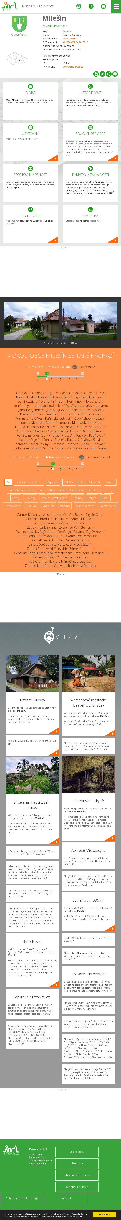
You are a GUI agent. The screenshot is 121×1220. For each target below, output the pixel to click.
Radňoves (96, 435)
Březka (30, 397)
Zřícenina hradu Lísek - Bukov (47, 519)
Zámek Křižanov (28, 514)
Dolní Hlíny (70, 397)
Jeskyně (92, 498)
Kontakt (65, 1198)
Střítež (34, 444)
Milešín (54, 17)
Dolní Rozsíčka (27, 401)
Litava (100, 418)
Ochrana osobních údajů (21, 1198)
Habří (60, 401)
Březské (43, 397)
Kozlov (24, 414)
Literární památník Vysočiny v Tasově (60, 523)
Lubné (24, 422)
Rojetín (36, 440)
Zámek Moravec (81, 519)
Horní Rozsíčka (67, 405)
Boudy (87, 393)
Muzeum (65, 506)
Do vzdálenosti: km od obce (48, 367)
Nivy (60, 427)
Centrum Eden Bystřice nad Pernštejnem (43, 553)
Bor (62, 393)
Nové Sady (88, 427)
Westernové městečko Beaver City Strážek (72, 514)
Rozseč (59, 440)
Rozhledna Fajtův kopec (38, 536)
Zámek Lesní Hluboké (47, 540)
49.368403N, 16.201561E (75, 42)
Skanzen (110, 482)
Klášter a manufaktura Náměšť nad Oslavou (59, 561)
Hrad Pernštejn (60, 531)
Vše (8, 482)
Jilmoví (51, 410)
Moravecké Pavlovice (29, 427)
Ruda (71, 440)
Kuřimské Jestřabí (57, 418)
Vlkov (60, 448)
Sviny (44, 444)
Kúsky (77, 418)
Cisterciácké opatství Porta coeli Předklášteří (60, 544)
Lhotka (88, 418)
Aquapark (53, 482)
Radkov (81, 435)
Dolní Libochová (92, 397)
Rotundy (77, 498)
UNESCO (69, 482)
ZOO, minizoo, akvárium (29, 482)
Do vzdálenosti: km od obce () (44, 457)
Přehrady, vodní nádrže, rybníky (26, 490)
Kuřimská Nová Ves (28, 418)
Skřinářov (83, 440)
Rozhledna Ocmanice (90, 553)
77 (64, 59)
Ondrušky (24, 431)
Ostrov (86, 431)
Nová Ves (72, 427)
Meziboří (37, 422)
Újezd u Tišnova (92, 444)
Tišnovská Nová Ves (64, 444)
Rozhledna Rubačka (82, 566)
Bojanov (52, 393)
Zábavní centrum (84, 506)
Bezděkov (21, 393)
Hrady (109, 490)
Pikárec (54, 435)
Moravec (63, 422)
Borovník (74, 393)
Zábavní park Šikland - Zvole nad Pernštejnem (59, 527)
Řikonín (23, 440)
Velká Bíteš (21, 448)
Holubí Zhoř (93, 401)
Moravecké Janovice (86, 422)
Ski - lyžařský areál (90, 482)
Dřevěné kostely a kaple (54, 498)
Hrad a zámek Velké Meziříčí (78, 536)
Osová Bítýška (69, 431)
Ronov (47, 440)
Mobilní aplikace (77, 1187)
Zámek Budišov (43, 557)
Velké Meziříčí (69, 38)
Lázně (105, 498)
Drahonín (47, 401)
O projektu (77, 1152)
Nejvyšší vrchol (12, 506)
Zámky (15, 498)
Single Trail (48, 506)
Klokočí (97, 410)
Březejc (99, 393)
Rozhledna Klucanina (71, 557)
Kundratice (91, 414)
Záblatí (90, 448)
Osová (52, 431)
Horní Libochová (42, 405)
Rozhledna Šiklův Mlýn (31, 531)
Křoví (77, 414)
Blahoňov (37, 393)
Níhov (51, 427)
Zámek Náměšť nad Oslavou (45, 566)
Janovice (24, 410)
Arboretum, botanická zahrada (66, 490)
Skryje (97, 440)
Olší (101, 427)
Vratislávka (74, 448)
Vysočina (66, 31)
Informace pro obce (77, 1175)
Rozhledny (94, 490)
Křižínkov (65, 414)
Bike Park (31, 506)
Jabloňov (86, 405)
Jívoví (61, 410)
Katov (86, 410)
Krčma (36, 414)
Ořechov (39, 431)
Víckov (36, 448)
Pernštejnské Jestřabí (31, 435)
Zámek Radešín (76, 540)
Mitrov (50, 422)
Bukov (56, 397)
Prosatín (68, 435)
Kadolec (73, 410)
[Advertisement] (60, 273)
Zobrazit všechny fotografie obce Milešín (60, 343)
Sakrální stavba (108, 506)
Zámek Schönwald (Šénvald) (47, 549)
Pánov (97, 431)
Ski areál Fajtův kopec (89, 531)
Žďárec (102, 448)
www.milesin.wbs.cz (73, 66)
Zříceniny (30, 498)
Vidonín (48, 448)
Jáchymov (101, 405)
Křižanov (50, 414)
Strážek (21, 444)
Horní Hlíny (21, 405)
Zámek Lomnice (80, 549)
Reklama (77, 1163)
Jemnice (38, 410)
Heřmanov (74, 401)
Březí (19, 397)
